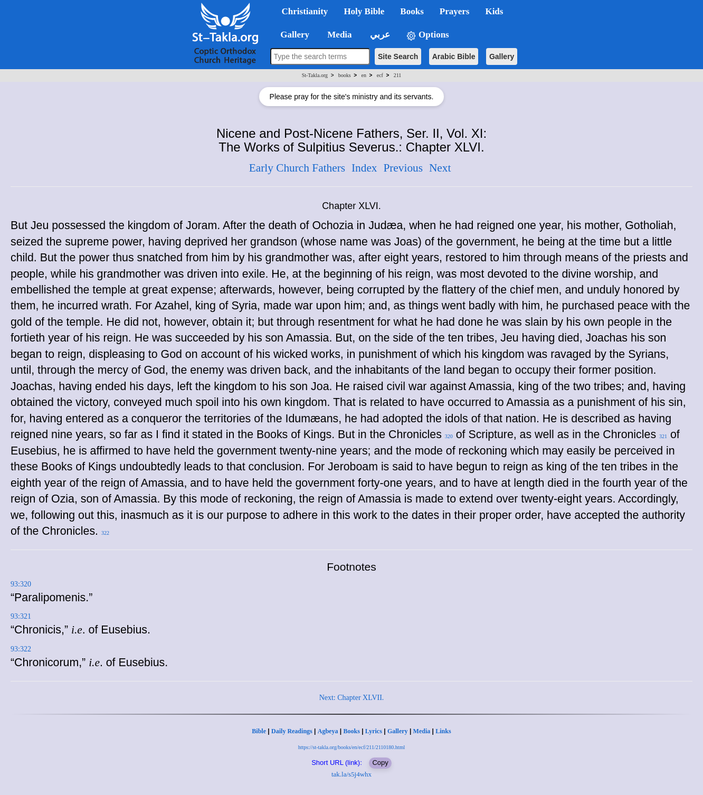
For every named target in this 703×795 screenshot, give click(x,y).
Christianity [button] (305, 11)
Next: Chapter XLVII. (351, 698)
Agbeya (328, 731)
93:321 (21, 616)
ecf (380, 75)
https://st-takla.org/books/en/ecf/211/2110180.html (351, 747)
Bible (259, 731)
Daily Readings (291, 731)
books (344, 75)
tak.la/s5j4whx (351, 774)
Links (443, 731)
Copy (380, 762)
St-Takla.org (315, 75)
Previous (403, 168)
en (363, 75)
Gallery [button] (292, 35)
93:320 (21, 584)
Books (351, 731)
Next (440, 168)
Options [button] (427, 35)
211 (398, 75)
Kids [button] (494, 11)
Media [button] (338, 35)
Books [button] (411, 11)
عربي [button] (379, 35)
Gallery (501, 56)
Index (364, 168)
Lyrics (373, 731)
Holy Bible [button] (364, 11)
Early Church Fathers (297, 168)
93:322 (21, 649)
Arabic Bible (454, 56)
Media (422, 731)
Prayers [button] (455, 11)
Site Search (398, 56)
